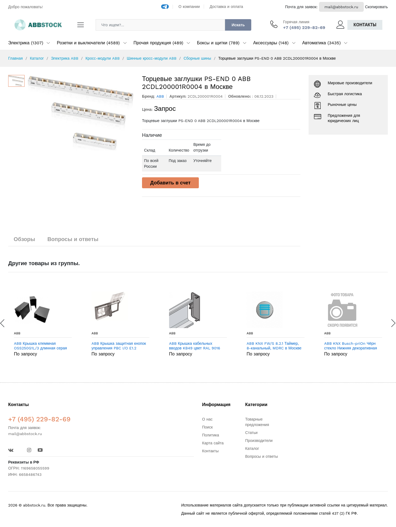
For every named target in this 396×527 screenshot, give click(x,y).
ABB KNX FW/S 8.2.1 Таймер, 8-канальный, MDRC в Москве (274, 345)
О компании (189, 6)
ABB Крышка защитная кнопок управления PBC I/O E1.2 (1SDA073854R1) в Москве (118, 346)
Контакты (364, 25)
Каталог (37, 58)
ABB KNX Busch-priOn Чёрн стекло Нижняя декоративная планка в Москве (350, 346)
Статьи (251, 432)
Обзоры (24, 239)
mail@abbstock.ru (341, 7)
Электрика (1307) (25, 42)
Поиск (207, 427)
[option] (80, 112)
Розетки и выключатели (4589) (88, 42)
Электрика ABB (64, 58)
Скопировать (376, 7)
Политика (210, 435)
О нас (207, 419)
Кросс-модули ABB (102, 58)
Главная (15, 58)
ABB (17, 333)
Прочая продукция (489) (158, 42)
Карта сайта (213, 443)
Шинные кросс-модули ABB (151, 58)
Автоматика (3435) (321, 42)
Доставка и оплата (226, 6)
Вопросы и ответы (72, 239)
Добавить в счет (170, 183)
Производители (259, 440)
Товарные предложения (257, 422)
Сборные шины (197, 58)
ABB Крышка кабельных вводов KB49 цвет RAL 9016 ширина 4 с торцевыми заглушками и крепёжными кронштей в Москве (194, 346)
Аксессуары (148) (271, 42)
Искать (238, 25)
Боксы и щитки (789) (218, 42)
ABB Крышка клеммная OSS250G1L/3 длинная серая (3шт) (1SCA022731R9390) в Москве (40, 346)
